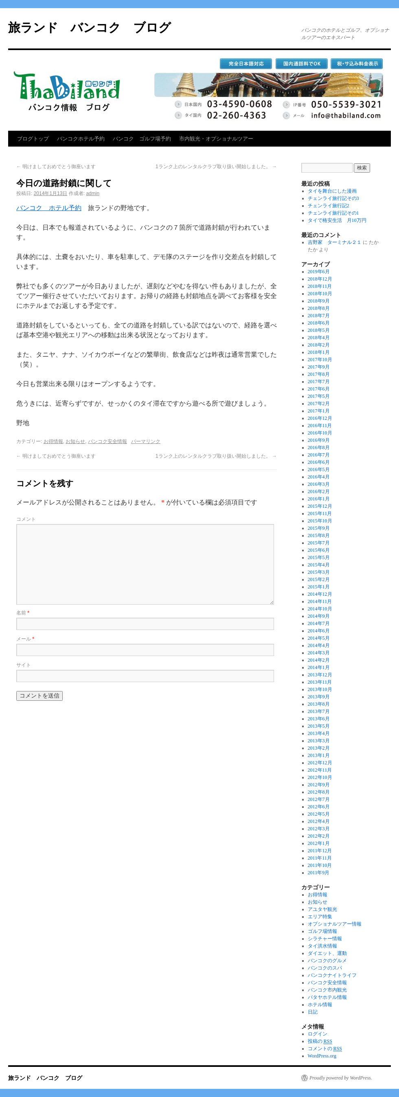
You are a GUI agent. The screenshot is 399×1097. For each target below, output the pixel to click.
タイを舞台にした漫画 (332, 191)
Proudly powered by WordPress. (340, 1078)
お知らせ (75, 441)
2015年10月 (320, 521)
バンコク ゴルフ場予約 (142, 139)
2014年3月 (319, 653)
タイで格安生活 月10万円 (337, 220)
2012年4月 (319, 821)
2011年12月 (320, 850)
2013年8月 (319, 704)
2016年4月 (319, 477)
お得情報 (53, 441)
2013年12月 (320, 675)
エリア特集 (320, 916)
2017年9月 (319, 367)
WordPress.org (322, 1056)
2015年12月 (320, 506)
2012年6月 (319, 807)
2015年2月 (319, 579)
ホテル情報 (320, 1004)
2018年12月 (320, 279)
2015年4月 (319, 565)
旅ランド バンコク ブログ (89, 27)
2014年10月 (320, 609)
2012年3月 (319, 829)
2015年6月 (319, 550)
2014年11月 (320, 601)
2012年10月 (320, 777)
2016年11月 (320, 425)
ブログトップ (33, 139)
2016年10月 (320, 433)
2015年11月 (320, 513)
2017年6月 (319, 389)
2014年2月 (319, 660)
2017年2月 (319, 403)
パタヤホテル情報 (327, 997)
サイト (23, 665)
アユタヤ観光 (322, 909)
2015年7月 (319, 543)
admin (92, 193)
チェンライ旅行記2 (328, 205)
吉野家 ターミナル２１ (335, 242)
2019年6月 (319, 271)
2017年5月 (319, 396)
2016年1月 (319, 499)
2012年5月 (319, 814)
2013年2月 (319, 748)
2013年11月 (320, 682)
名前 (22, 613)
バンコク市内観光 (327, 990)
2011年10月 (320, 865)
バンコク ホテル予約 (48, 207)
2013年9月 (319, 697)
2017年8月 (319, 374)
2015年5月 (319, 557)
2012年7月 (319, 799)
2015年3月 (319, 572)
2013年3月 (319, 741)
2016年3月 (319, 484)
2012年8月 (319, 792)
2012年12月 (320, 763)
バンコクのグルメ (327, 960)
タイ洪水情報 (322, 946)
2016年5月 (319, 469)
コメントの (325, 1049)
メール (25, 639)
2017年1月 (319, 411)
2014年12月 (320, 594)
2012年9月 (319, 785)
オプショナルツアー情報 (335, 924)
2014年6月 (319, 631)
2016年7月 (319, 455)
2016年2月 (319, 491)
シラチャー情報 (325, 938)
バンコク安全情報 (107, 441)
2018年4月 (319, 337)
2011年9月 (319, 872)
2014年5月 (319, 638)
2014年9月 (319, 616)
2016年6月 (319, 462)
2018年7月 (319, 315)
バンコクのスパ (325, 968)
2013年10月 (320, 689)
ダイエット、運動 (327, 953)
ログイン (317, 1034)
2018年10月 (320, 293)
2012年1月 (319, 843)
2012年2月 (319, 836)
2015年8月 (319, 535)
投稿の (320, 1041)
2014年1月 (319, 667)
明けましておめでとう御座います (56, 166)
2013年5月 (319, 726)
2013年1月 (319, 755)
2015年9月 (319, 528)
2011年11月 (320, 858)
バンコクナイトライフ (332, 975)
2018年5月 (319, 330)
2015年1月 (319, 587)
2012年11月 (320, 770)
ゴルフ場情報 (322, 931)
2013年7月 (319, 711)
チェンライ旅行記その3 (333, 198)
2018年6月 (319, 323)
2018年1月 (319, 352)
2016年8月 (319, 447)
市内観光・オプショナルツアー (216, 139)
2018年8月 (319, 308)
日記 (313, 1012)
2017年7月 (319, 381)
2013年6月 (319, 719)
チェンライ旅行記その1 (333, 213)
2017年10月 (320, 359)
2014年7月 (319, 623)
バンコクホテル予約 (81, 139)
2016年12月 (320, 418)
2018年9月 (319, 301)
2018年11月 (320, 286)
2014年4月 (319, 645)
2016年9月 (319, 440)
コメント (26, 519)
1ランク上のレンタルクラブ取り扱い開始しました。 (216, 166)
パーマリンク (145, 441)
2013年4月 (319, 733)
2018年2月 (319, 345)
